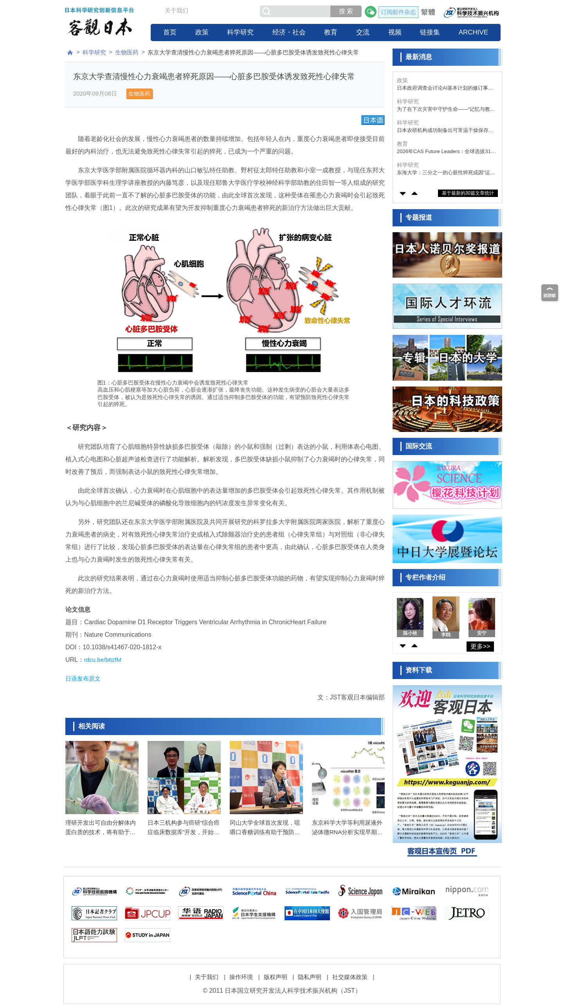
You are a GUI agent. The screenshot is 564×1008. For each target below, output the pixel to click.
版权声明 (275, 977)
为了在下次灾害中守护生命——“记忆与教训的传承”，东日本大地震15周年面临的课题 (446, 130)
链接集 (430, 32)
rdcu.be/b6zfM (102, 659)
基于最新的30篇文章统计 (468, 193)
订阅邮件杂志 (398, 12)
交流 (362, 32)
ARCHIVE (473, 32)
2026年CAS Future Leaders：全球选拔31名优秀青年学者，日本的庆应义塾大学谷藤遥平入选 (446, 173)
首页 (170, 32)
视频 (395, 32)
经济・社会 (289, 32)
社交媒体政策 (350, 977)
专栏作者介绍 (425, 577)
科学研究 (240, 32)
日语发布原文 (83, 678)
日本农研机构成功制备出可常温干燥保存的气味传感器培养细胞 (445, 151)
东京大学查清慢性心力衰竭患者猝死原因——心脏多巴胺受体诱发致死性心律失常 (253, 52)
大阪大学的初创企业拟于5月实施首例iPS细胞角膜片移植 (445, 88)
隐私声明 (309, 977)
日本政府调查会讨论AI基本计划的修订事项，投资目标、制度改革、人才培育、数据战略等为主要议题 (445, 109)
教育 (330, 32)
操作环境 (241, 977)
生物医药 (127, 52)
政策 (202, 32)
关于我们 (176, 10)
